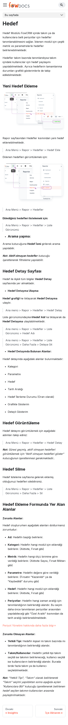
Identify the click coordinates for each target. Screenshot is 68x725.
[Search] (61, 4)
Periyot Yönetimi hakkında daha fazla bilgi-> (29, 625)
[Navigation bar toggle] (5, 4)
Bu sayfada (11, 15)
